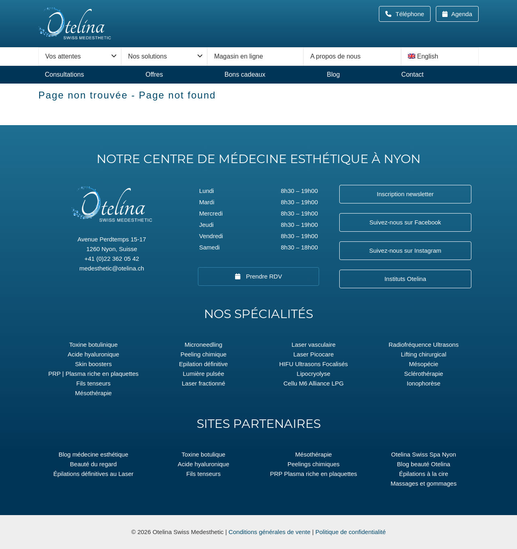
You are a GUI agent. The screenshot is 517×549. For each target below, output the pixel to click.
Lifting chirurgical (423, 354)
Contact (412, 74)
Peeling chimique (204, 354)
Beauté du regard (93, 464)
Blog (333, 74)
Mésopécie (423, 363)
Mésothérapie (93, 393)
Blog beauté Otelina (423, 464)
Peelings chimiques (314, 464)
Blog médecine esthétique (93, 454)
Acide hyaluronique (93, 354)
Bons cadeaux (245, 74)
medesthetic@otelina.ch (112, 268)
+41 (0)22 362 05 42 (111, 258)
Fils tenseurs (93, 383)
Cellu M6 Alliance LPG (314, 383)
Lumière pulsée (203, 373)
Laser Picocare (313, 354)
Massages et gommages (423, 483)
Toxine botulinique (93, 344)
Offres (154, 74)
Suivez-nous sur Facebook (405, 222)
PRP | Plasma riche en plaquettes (93, 373)
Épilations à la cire (423, 473)
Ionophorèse (423, 383)
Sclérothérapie (423, 373)
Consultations (64, 74)
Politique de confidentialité (350, 531)
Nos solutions (147, 56)
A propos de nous (335, 56)
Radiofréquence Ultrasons (423, 344)
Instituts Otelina (405, 278)
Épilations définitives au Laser (93, 473)
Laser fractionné (203, 383)
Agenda (461, 13)
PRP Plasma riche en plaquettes (313, 473)
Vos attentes (63, 56)
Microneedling (203, 344)
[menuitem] (439, 56)
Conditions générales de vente (270, 531)
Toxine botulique (203, 454)
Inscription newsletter (405, 194)
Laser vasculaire (314, 344)
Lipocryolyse (313, 373)
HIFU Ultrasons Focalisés (313, 363)
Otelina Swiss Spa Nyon (423, 454)
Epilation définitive (203, 363)
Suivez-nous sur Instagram (405, 250)
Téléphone (412, 13)
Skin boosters (93, 363)
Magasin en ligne (238, 56)
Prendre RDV (263, 276)
